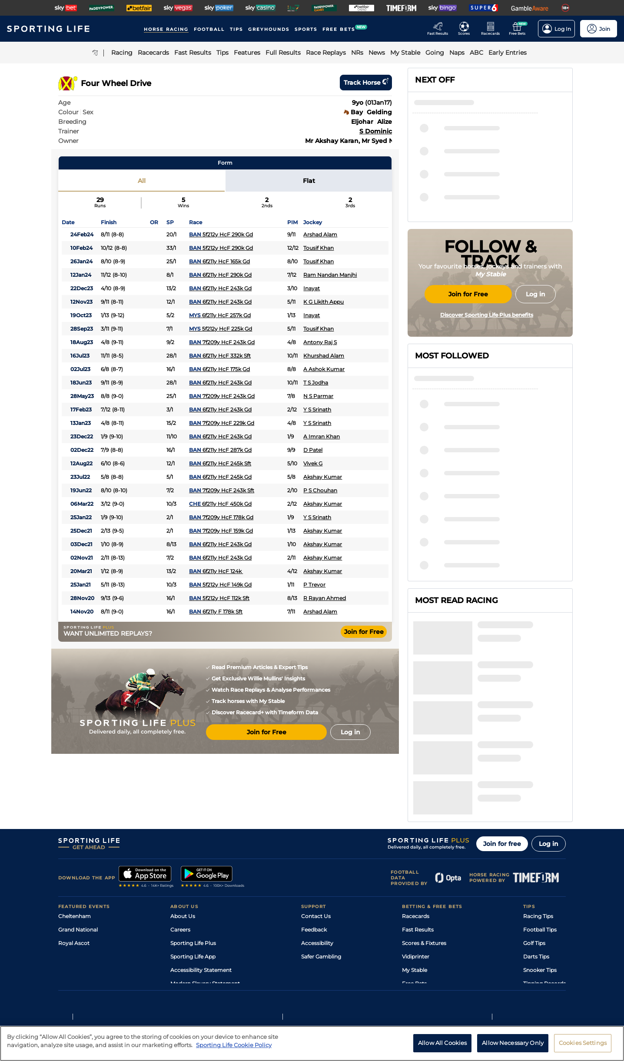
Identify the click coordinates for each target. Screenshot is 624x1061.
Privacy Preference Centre (229, 985)
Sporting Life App (193, 881)
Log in (548, 769)
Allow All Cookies (442, 1047)
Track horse (366, 82)
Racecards (415, 841)
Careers (180, 854)
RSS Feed (182, 921)
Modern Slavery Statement (205, 908)
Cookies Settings (583, 1047)
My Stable (414, 895)
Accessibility (317, 868)
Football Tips (540, 854)
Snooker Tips (540, 895)
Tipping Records (544, 908)
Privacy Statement (172, 985)
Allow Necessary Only (513, 1047)
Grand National (78, 854)
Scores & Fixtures (424, 868)
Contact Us (316, 841)
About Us (182, 841)
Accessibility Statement (201, 895)
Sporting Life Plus (193, 868)
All (142, 181)
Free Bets (414, 908)
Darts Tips (536, 881)
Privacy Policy (129, 985)
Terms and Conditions (82, 985)
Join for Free (364, 632)
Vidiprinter (415, 881)
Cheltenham (74, 841)
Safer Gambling (321, 881)
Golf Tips (534, 868)
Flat (309, 181)
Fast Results (418, 854)
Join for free (502, 769)
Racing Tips (538, 841)
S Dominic (375, 131)
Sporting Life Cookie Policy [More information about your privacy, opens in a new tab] (234, 1050)
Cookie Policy (280, 985)
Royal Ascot (74, 868)
